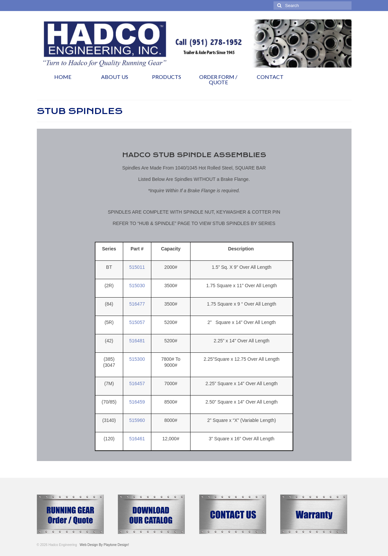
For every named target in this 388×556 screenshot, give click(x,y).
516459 (137, 402)
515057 (137, 322)
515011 (137, 267)
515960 (137, 420)
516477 (137, 304)
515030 (137, 285)
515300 (137, 359)
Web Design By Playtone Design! (103, 545)
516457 (137, 383)
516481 (137, 340)
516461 (137, 438)
